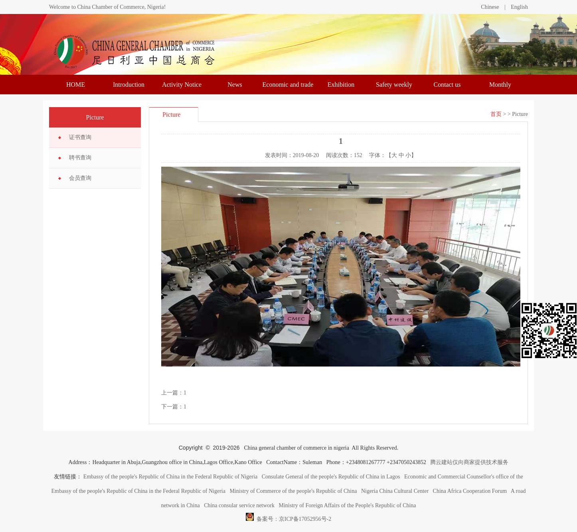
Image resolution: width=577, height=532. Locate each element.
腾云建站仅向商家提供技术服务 (469, 462)
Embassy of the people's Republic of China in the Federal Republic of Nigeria (170, 477)
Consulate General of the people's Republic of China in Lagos (331, 477)
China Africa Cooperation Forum (470, 491)
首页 (496, 114)
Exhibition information (341, 87)
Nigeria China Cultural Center (395, 491)
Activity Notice (182, 84)
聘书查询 (80, 158)
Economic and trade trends (288, 87)
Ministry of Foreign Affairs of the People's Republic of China (347, 505)
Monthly (500, 84)
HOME (75, 84)
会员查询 (80, 178)
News (234, 84)
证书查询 (80, 137)
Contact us (447, 84)
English (519, 7)
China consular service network (239, 505)
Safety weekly (394, 84)
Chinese (490, 7)
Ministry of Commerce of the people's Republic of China (293, 491)
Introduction (128, 84)
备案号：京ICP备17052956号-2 (288, 517)
